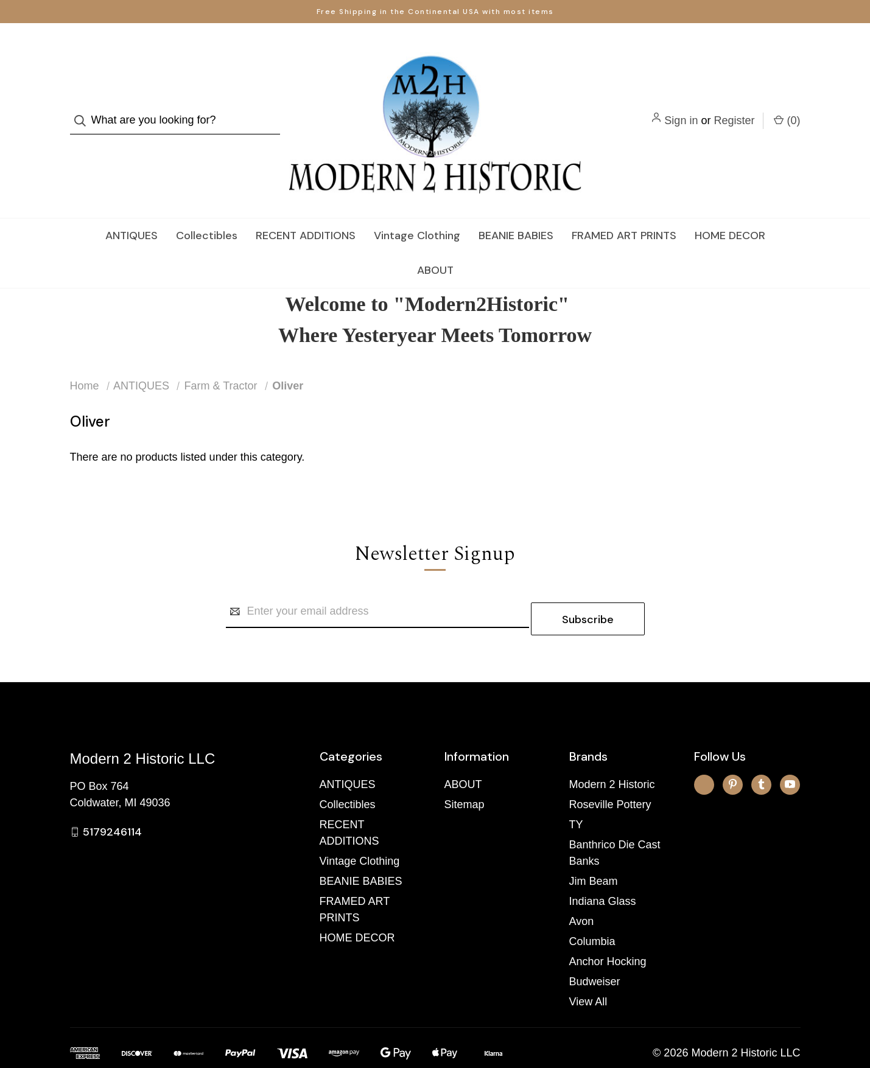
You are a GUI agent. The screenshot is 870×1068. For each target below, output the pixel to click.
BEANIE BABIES (516, 211)
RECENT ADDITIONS (306, 211)
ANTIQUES (131, 211)
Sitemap (464, 773)
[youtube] (790, 752)
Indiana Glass (602, 870)
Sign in (681, 108)
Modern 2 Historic (612, 753)
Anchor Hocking (608, 930)
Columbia (592, 910)
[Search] (83, 108)
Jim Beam (593, 849)
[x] (704, 752)
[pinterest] (733, 752)
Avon (581, 890)
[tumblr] (761, 752)
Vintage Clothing (417, 211)
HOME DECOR (730, 211)
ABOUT (435, 246)
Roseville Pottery (610, 773)
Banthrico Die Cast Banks (615, 821)
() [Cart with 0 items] (787, 107)
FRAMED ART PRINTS (624, 211)
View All (588, 970)
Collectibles (206, 211)
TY (576, 793)
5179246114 (112, 800)
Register (734, 108)
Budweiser (594, 950)
